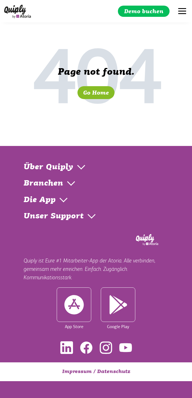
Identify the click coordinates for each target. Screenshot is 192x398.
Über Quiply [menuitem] (48, 167)
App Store (74, 308)
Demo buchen (143, 12)
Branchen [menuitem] (43, 183)
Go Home (96, 93)
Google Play (118, 308)
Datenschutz (113, 371)
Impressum (77, 371)
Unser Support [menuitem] (54, 216)
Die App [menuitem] (40, 200)
